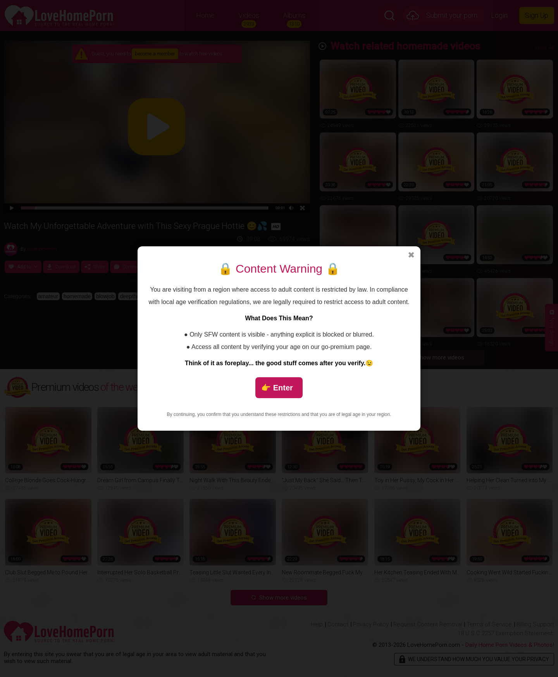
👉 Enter (277, 387)
